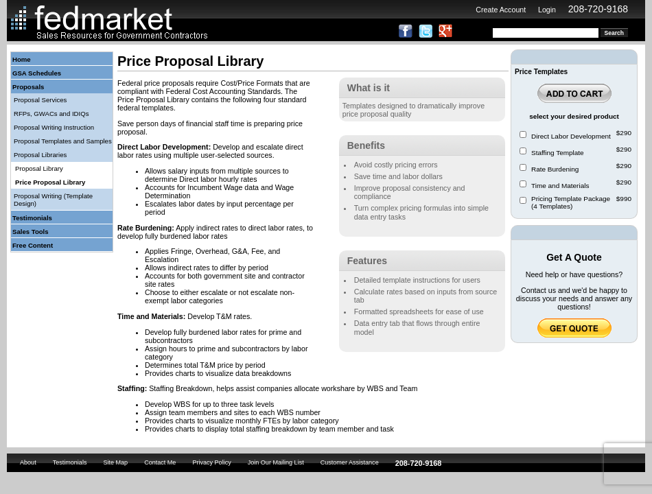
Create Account (501, 9)
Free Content (32, 245)
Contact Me (160, 462)
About (28, 462)
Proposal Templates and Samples (63, 141)
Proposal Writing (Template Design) (53, 199)
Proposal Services (40, 100)
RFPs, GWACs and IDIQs (51, 113)
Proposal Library (39, 168)
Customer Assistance (350, 462)
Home (21, 59)
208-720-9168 (598, 8)
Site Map (115, 462)
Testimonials (32, 218)
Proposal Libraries (40, 154)
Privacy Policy (211, 462)
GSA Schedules (36, 73)
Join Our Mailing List (276, 462)
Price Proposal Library (50, 182)
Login (547, 9)
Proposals (28, 87)
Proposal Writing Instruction (54, 127)
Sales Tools (30, 231)
